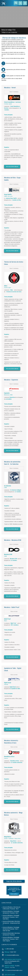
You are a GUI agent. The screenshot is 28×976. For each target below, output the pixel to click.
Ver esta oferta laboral (12, 166)
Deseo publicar (14, 894)
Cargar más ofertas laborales (14, 881)
